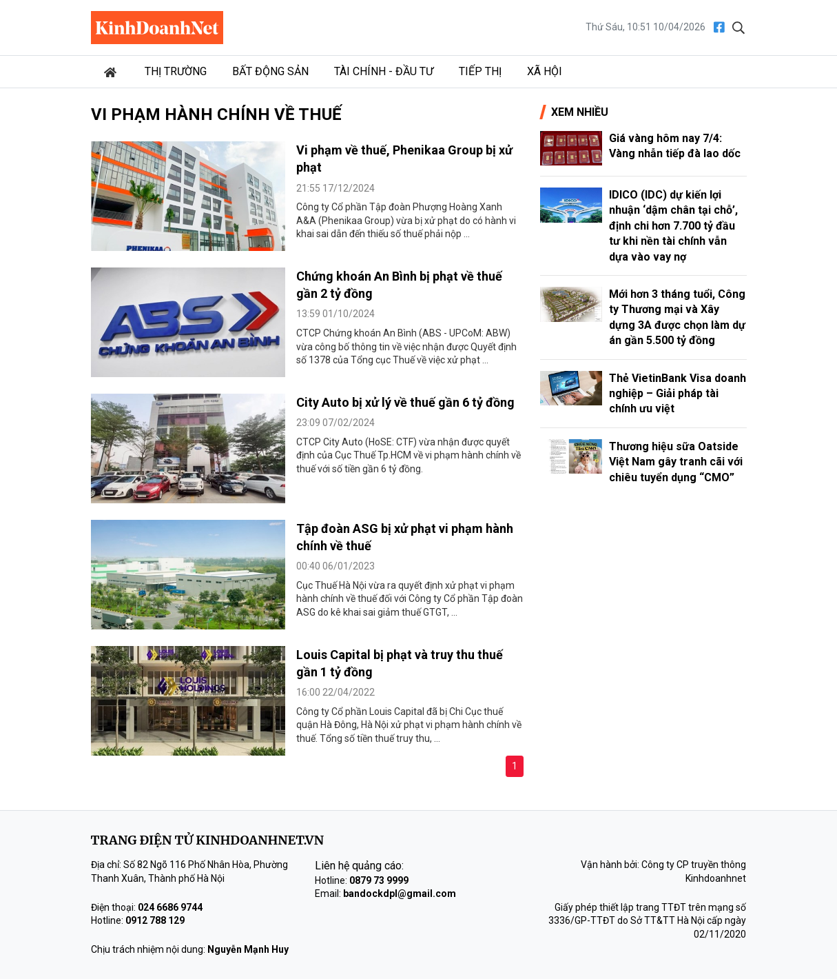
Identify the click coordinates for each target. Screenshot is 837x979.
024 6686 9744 (170, 907)
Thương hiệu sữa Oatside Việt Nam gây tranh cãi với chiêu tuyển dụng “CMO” (676, 462)
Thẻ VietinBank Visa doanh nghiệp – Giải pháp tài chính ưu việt (677, 394)
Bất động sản (270, 71)
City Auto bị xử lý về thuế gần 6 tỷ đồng (405, 402)
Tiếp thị (480, 71)
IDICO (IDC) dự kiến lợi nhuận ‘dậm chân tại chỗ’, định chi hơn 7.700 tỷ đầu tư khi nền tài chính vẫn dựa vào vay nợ (673, 225)
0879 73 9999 (379, 880)
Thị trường (176, 71)
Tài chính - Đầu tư (383, 71)
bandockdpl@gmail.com (399, 893)
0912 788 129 (155, 920)
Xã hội (544, 71)
